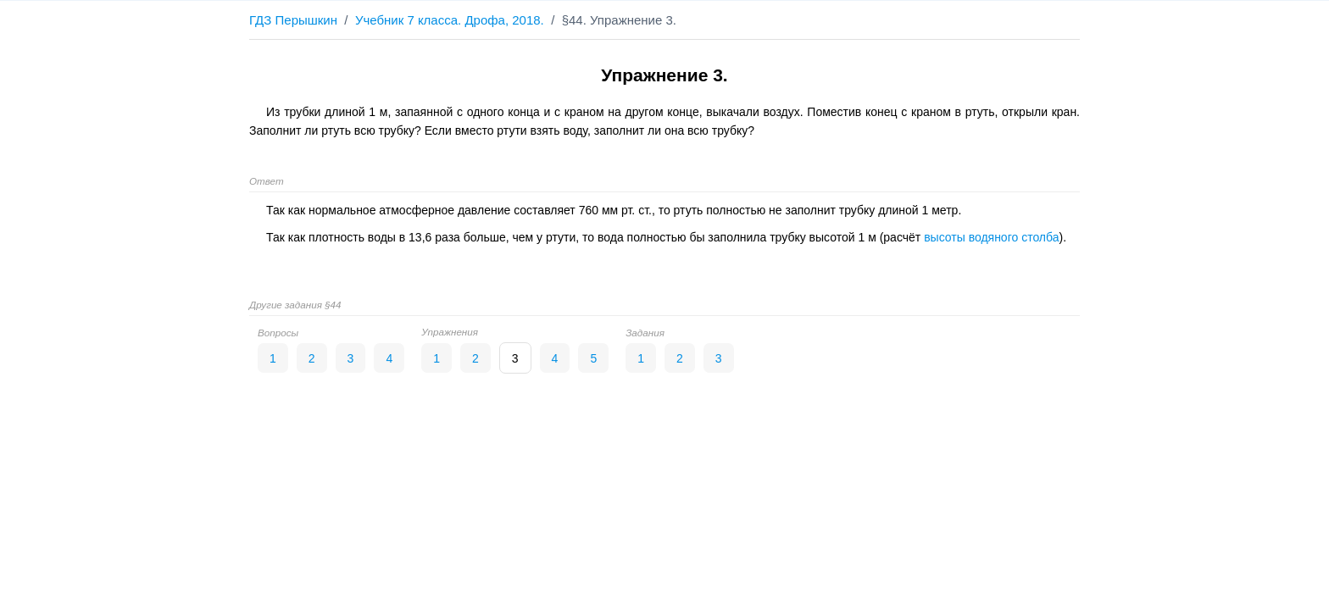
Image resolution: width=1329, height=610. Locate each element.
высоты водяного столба (991, 237)
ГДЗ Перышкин (293, 20)
